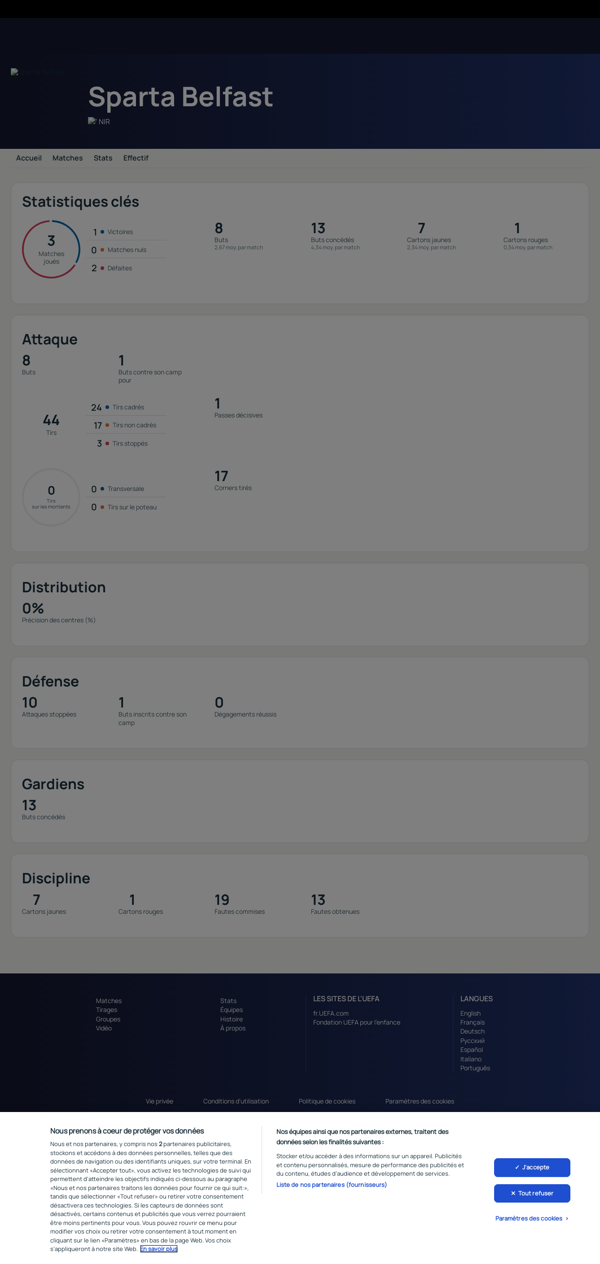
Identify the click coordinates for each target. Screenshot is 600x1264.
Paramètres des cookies (529, 1219)
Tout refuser (536, 1193)
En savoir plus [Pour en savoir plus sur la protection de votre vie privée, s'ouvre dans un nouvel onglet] (159, 1249)
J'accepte (535, 1167)
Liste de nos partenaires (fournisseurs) (332, 1185)
